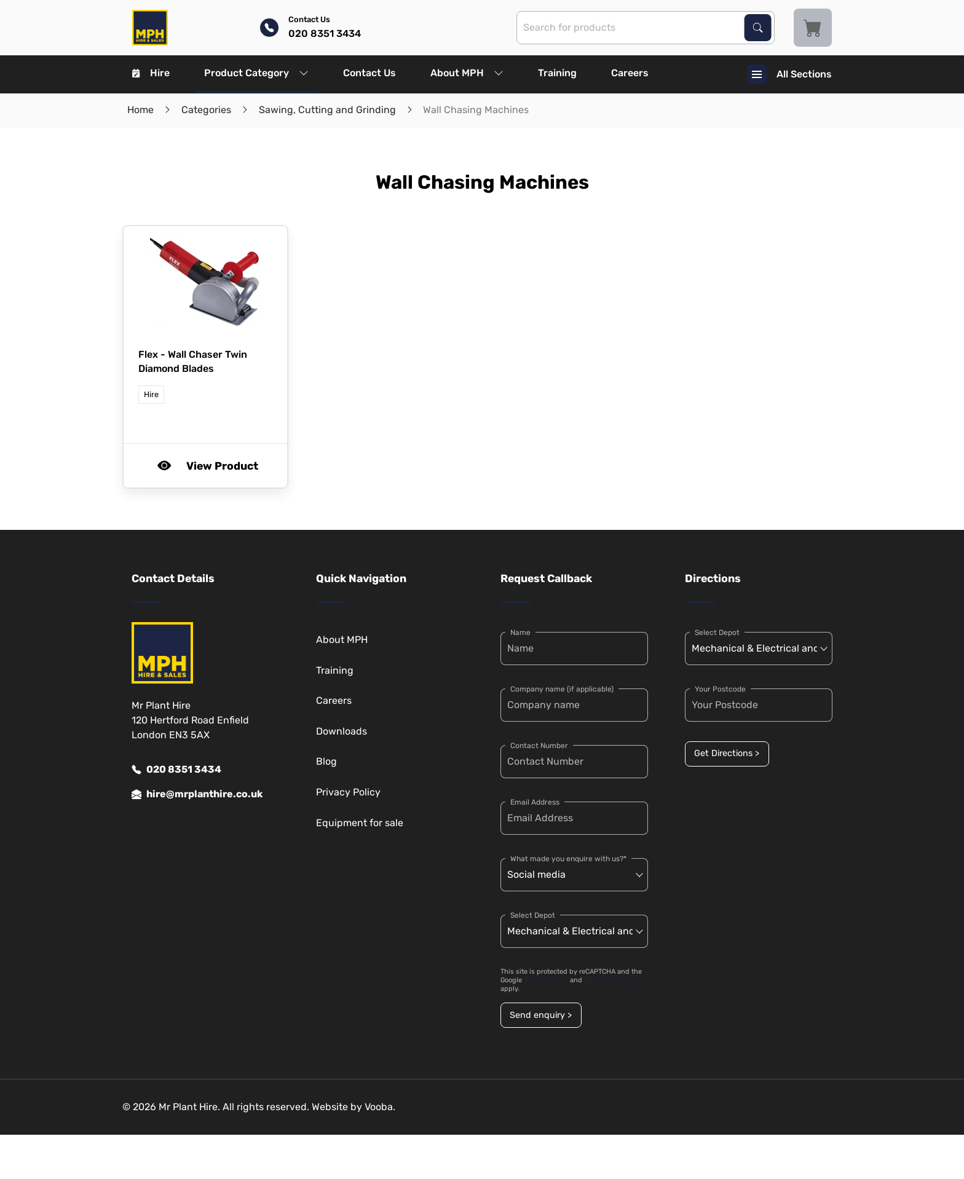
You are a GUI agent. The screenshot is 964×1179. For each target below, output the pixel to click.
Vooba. (380, 1107)
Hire (151, 73)
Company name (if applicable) (562, 689)
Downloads (341, 731)
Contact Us (369, 73)
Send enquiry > (541, 1015)
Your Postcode (720, 689)
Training (557, 73)
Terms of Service (610, 980)
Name (520, 632)
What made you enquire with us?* (568, 858)
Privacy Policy (348, 792)
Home (140, 110)
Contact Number (539, 745)
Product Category (256, 73)
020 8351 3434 (176, 769)
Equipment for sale (359, 823)
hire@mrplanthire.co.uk (197, 794)
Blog (326, 761)
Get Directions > (726, 753)
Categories (206, 110)
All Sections (789, 74)
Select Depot (532, 915)
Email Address (534, 802)
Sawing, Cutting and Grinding (327, 110)
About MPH (467, 73)
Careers (630, 73)
